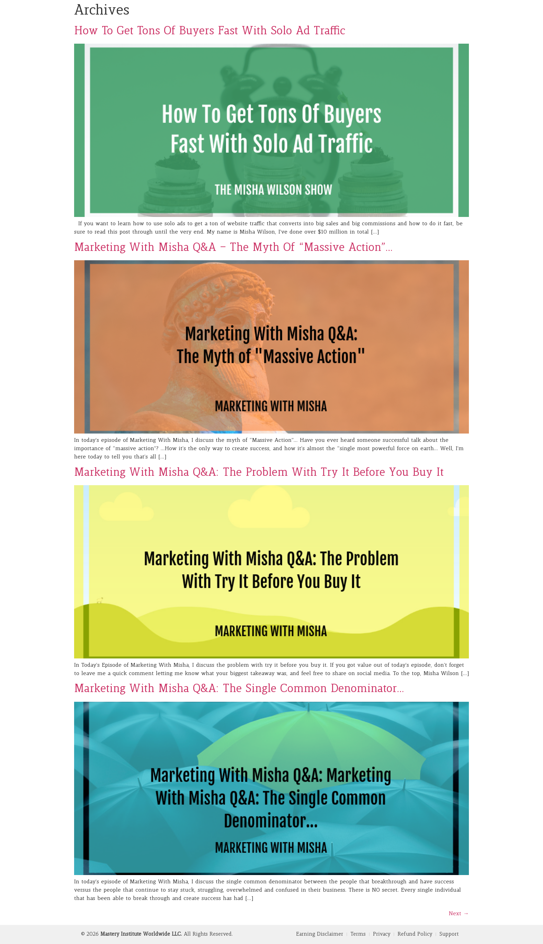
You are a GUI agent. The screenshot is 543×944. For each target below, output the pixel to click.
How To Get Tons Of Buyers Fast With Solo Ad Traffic (209, 31)
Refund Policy (415, 934)
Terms (358, 934)
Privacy (381, 934)
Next (459, 914)
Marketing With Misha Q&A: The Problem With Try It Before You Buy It (259, 473)
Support (449, 934)
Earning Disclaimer (319, 934)
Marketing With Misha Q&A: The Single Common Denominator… (239, 689)
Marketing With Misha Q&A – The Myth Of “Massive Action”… (233, 248)
